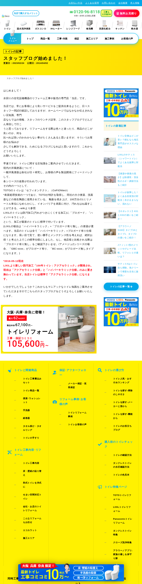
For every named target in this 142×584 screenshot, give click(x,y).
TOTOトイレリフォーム (120, 441)
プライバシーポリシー (96, 551)
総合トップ (115, 504)
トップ (30, 38)
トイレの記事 (11, 50)
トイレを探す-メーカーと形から (121, 391)
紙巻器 (21, 390)
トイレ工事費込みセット (30, 373)
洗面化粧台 (104, 25)
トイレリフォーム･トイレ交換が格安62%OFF (26, 3)
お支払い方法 (75, 3)
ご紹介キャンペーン (19, 492)
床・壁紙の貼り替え (28, 425)
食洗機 (89, 25)
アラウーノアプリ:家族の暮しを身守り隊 (121, 468)
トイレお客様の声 (72, 395)
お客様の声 (127, 38)
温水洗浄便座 (24, 25)
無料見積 (127, 13)
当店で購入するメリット (40, 13)
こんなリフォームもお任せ (30, 447)
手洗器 (21, 385)
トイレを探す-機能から (120, 397)
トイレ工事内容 (26, 420)
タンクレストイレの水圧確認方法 (120, 421)
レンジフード (73, 25)
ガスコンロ (40, 25)
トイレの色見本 (116, 427)
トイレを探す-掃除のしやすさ (121, 383)
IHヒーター (56, 25)
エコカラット (25, 454)
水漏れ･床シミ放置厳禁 (87, 510)
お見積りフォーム (51, 487)
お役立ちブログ (83, 518)
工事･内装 (62, 38)
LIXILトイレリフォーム (120, 446)
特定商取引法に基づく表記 (125, 551)
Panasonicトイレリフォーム (120, 452)
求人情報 (134, 3)
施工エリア (92, 38)
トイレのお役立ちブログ (120, 401)
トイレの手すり (26, 402)
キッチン (120, 25)
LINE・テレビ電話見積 (54, 492)
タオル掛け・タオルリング (30, 396)
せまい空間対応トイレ (29, 433)
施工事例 (109, 38)
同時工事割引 (15, 487)
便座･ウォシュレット (29, 381)
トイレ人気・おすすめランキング (120, 375)
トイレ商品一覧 (26, 377)
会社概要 (123, 3)
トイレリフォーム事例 (74, 391)
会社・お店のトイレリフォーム (30, 439)
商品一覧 (45, 38)
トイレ (7, 25)
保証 (76, 38)
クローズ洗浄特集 (117, 462)
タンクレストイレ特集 (119, 458)
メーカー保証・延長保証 (75, 373)
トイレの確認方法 (117, 415)
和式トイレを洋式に (28, 429)
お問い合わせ (108, 3)
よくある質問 (92, 3)
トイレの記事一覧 (121, 285)
